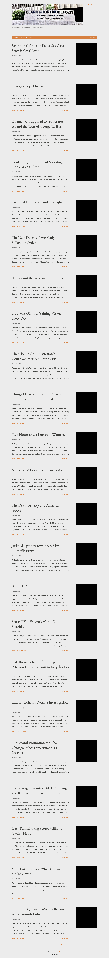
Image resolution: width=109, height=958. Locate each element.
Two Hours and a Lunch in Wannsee (38, 434)
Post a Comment (22, 226)
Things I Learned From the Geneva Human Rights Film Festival (37, 396)
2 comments (21, 191)
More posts (65, 944)
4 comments (21, 75)
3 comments (21, 267)
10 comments (21, 650)
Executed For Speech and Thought (37, 202)
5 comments (21, 610)
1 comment (21, 110)
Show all (93, 37)
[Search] (89, 5)
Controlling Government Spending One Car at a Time (37, 164)
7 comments (21, 459)
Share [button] (13, 75)
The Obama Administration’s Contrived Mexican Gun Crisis (34, 356)
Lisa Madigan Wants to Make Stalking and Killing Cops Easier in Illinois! (39, 790)
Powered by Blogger (54, 951)
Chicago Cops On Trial (29, 86)
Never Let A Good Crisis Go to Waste (39, 469)
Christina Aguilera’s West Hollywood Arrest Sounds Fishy (39, 912)
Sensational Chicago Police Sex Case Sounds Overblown (38, 48)
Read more (65, 75)
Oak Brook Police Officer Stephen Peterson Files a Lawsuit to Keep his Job (40, 664)
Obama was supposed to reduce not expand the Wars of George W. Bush (37, 124)
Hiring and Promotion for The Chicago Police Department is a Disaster (34, 747)
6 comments (21, 302)
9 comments (21, 777)
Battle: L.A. (20, 586)
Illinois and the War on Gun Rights (37, 277)
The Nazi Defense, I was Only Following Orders (33, 240)
